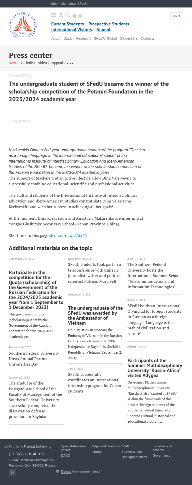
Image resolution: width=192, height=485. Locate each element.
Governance (161, 455)
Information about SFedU (69, 3)
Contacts (147, 38)
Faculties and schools (162, 448)
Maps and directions (106, 446)
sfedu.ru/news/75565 (68, 235)
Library (97, 452)
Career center (132, 452)
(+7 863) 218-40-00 (26, 454)
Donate (66, 471)
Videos (43, 63)
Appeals (58, 63)
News (13, 63)
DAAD (65, 455)
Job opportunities (134, 457)
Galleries (27, 63)
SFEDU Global (105, 38)
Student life (129, 38)
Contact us (76, 63)
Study (68, 38)
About (55, 38)
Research (83, 38)
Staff (125, 446)
